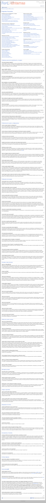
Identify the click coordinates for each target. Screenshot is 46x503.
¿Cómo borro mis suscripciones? (28, 43)
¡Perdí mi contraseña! (5, 19)
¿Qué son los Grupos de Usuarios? (28, 16)
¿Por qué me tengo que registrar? (6, 14)
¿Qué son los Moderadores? (27, 15)
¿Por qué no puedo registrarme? (6, 16)
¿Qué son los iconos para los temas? (7, 57)
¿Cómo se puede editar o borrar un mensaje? (8, 37)
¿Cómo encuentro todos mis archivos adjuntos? (30, 47)
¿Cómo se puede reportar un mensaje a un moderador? (10, 44)
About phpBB (34, 473)
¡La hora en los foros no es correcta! (7, 27)
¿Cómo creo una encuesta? (6, 39)
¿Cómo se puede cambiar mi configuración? (8, 24)
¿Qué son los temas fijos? (5, 55)
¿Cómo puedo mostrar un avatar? (6, 30)
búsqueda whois (35, 483)
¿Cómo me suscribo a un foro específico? (29, 42)
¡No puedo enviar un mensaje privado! (28, 23)
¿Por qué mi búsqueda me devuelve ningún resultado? (31, 34)
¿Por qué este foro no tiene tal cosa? (28, 51)
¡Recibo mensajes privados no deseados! (29, 24)
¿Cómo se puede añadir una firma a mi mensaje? (9, 38)
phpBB (23, 150)
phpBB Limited (38, 472)
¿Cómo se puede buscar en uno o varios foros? (30, 33)
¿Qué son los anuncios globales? (6, 53)
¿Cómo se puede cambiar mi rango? (7, 31)
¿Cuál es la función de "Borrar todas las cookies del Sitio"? (10, 21)
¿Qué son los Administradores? (27, 14)
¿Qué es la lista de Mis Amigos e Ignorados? (29, 28)
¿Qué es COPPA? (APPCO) (6, 15)
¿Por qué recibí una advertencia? (6, 43)
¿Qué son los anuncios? (5, 54)
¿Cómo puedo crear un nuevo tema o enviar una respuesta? (10, 36)
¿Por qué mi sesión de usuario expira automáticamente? (10, 20)
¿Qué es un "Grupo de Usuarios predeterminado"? (30, 19)
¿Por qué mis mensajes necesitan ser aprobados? (9, 46)
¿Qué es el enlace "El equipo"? (27, 20)
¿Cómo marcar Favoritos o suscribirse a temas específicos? (31, 41)
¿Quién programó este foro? (27, 50)
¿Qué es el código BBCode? (6, 50)
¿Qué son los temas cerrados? (6, 56)
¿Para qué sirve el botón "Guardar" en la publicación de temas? (11, 45)
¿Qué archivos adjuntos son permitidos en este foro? (30, 46)
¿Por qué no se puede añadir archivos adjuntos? (8, 42)
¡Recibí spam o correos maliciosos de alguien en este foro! (31, 25)
